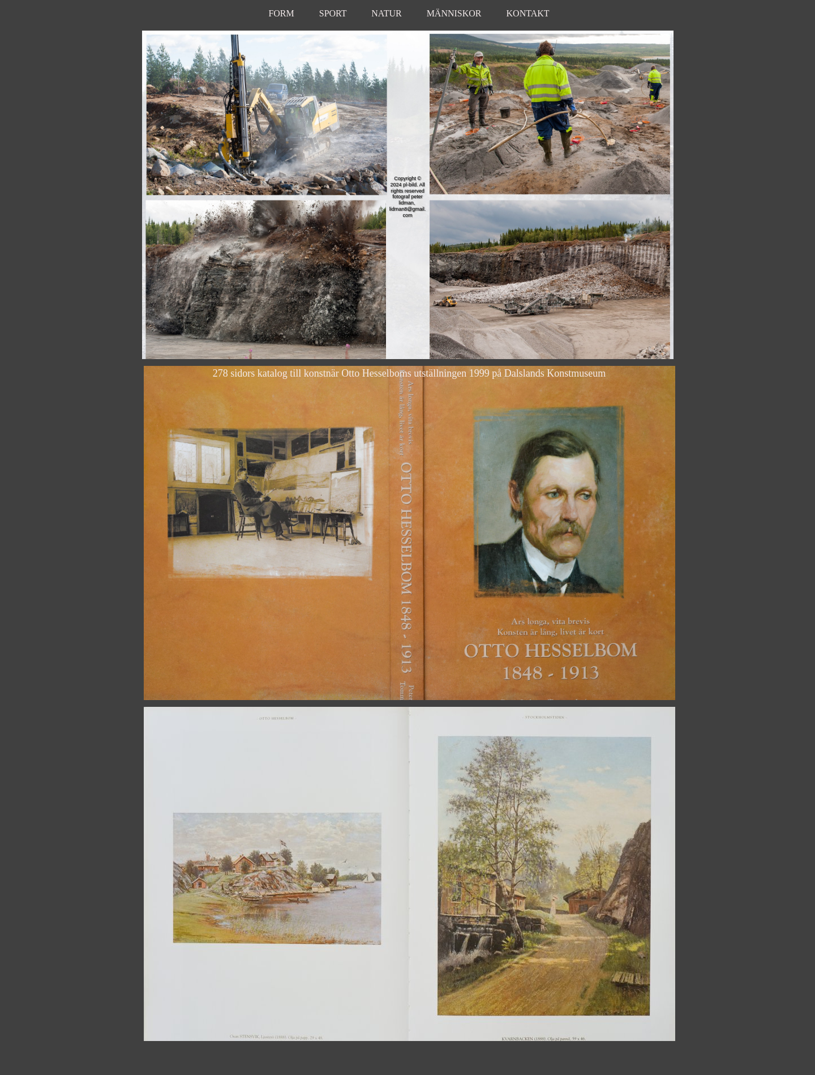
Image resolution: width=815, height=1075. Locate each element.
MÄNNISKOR (454, 13)
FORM (282, 13)
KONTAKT (528, 13)
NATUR (386, 13)
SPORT (333, 13)
